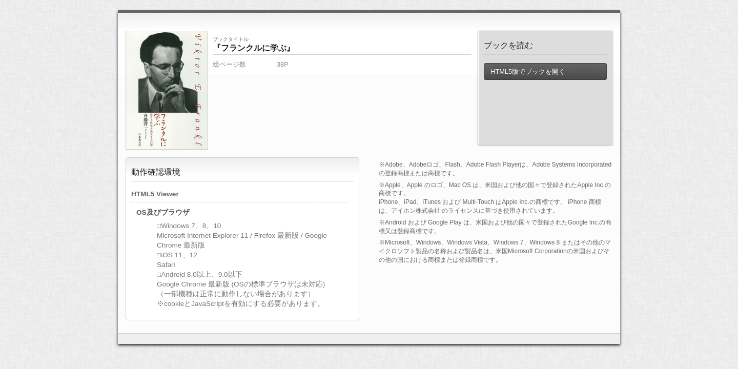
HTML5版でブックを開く (527, 71)
